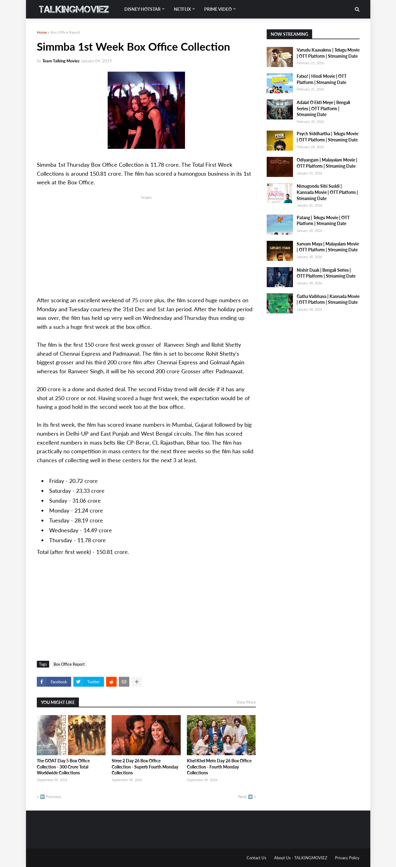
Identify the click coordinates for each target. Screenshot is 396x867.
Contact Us (256, 857)
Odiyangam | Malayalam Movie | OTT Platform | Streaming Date (327, 163)
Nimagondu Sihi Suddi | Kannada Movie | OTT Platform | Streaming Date (327, 192)
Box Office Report (65, 32)
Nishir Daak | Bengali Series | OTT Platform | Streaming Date (326, 273)
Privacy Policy (347, 857)
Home (42, 32)
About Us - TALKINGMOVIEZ (300, 857)
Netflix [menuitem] (182, 9)
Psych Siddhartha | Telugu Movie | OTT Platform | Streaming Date (327, 136)
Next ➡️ (245, 796)
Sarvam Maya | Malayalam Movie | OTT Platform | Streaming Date (328, 247)
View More (246, 702)
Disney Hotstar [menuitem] (142, 9)
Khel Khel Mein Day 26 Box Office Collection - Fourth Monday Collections (219, 766)
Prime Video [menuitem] (218, 9)
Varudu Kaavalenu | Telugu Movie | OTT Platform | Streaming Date (328, 53)
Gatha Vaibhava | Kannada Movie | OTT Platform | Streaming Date (328, 299)
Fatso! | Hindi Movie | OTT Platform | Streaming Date (321, 79)
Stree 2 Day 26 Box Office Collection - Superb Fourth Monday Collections (145, 766)
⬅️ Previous (50, 796)
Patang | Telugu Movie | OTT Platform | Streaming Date (323, 220)
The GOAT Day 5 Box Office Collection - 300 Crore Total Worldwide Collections (63, 766)
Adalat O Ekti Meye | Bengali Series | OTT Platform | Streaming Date (323, 108)
